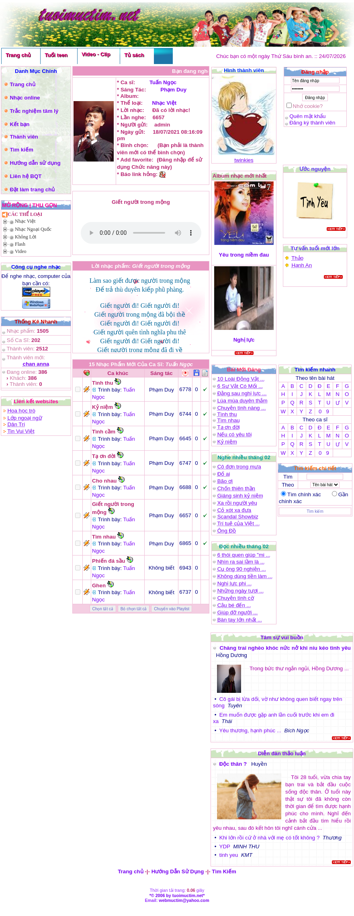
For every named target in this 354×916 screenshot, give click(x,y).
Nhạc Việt (25, 221)
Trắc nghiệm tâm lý (34, 111)
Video (21, 251)
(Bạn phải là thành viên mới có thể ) (141, 233)
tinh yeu (228, 855)
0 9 (324, 411)
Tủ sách (134, 55)
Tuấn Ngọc (162, 82)
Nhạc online (25, 98)
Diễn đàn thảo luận (282, 753)
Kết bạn (19, 124)
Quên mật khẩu (307, 116)
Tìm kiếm (21, 150)
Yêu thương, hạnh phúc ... (250, 730)
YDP (224, 846)
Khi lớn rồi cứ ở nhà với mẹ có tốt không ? (269, 838)
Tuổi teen (56, 55)
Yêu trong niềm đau (244, 255)
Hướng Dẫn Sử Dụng (177, 871)
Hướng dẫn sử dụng (35, 163)
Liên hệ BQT (25, 176)
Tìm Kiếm (224, 871)
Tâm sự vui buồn (281, 637)
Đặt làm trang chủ (32, 190)
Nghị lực (244, 340)
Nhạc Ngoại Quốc (33, 229)
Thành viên (24, 137)
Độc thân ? (233, 764)
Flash (20, 244)
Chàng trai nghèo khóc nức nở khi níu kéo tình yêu (285, 648)
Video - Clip (96, 54)
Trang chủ (18, 55)
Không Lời (25, 237)
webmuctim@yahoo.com (184, 900)
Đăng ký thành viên (312, 123)
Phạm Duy (173, 90)
